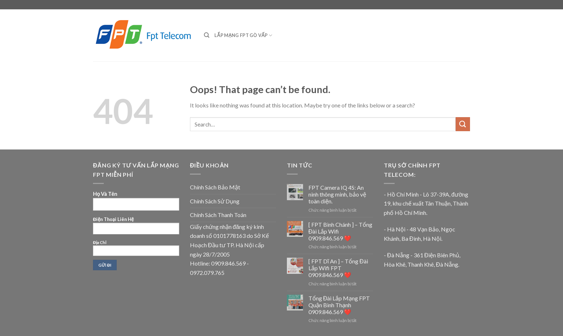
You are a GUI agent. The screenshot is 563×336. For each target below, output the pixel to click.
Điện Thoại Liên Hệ (136, 245)
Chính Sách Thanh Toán (218, 214)
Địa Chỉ (136, 255)
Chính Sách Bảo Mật (215, 187)
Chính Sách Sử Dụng (214, 201)
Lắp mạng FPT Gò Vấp (243, 35)
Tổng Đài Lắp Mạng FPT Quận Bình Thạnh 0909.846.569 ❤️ (339, 305)
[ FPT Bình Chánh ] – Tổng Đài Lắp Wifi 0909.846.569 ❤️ (340, 231)
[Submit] (463, 124)
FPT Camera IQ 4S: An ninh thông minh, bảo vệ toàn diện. (337, 194)
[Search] (206, 35)
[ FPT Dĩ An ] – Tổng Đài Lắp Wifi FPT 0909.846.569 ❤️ (338, 268)
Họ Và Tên (136, 233)
